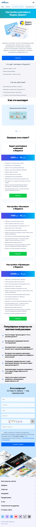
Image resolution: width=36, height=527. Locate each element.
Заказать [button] (18, 195)
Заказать (18, 58)
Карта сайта (4, 523)
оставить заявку (18, 444)
